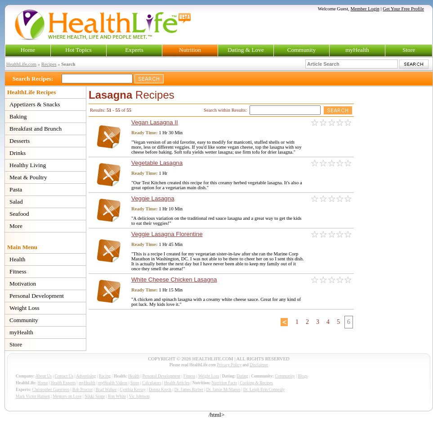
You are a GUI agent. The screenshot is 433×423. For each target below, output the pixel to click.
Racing (105, 376)
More (15, 226)
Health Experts (63, 383)
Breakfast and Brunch (35, 128)
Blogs (303, 376)
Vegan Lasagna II (154, 122)
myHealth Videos (112, 383)
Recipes (49, 64)
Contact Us (63, 376)
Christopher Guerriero (51, 389)
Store (408, 49)
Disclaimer (259, 365)
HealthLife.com (21, 64)
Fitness (18, 271)
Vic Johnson (139, 396)
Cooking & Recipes (256, 383)
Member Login (365, 8)
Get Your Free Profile (403, 8)
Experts (134, 49)
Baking (18, 116)
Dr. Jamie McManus (223, 389)
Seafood (19, 213)
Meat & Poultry (28, 177)
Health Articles (176, 383)
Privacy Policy (229, 365)
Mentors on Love (67, 396)
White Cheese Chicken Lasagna (174, 279)
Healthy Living (27, 165)
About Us (44, 376)
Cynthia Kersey (133, 389)
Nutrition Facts (224, 383)
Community (301, 49)
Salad (16, 201)
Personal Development (36, 295)
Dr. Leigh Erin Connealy (264, 389)
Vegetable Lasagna (157, 162)
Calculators (151, 383)
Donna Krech (160, 389)
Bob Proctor (82, 389)
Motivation (22, 283)
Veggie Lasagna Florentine (167, 234)
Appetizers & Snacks (34, 104)
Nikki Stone (95, 396)
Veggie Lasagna (152, 198)
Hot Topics (78, 49)
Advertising (86, 376)
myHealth (357, 49)
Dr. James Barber (189, 389)
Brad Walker (106, 389)
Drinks (17, 153)
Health (17, 259)
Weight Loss (24, 308)
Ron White (117, 396)
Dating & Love (246, 49)
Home (28, 49)
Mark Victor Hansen (33, 396)
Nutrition (190, 49)
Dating (242, 376)
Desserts (19, 140)
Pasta (15, 189)
